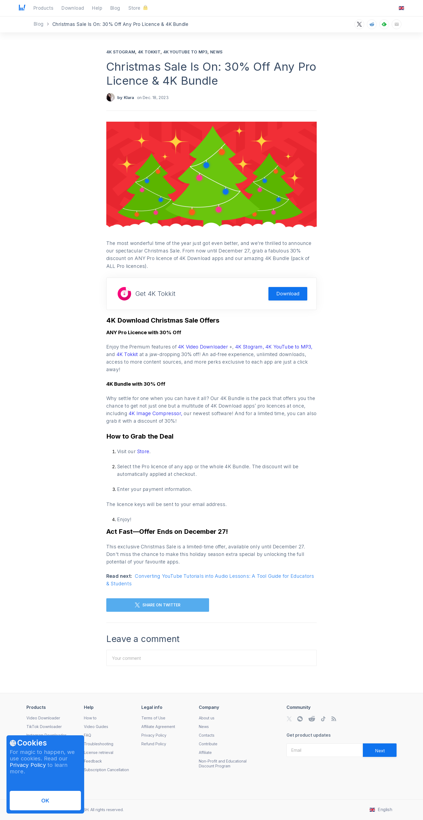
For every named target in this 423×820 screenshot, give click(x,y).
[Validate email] (380, 750)
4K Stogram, (249, 347)
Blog (39, 24)
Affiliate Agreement (158, 726)
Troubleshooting (98, 744)
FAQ (87, 735)
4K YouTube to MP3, (289, 347)
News (216, 51)
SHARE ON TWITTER (157, 605)
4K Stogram (120, 51)
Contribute (208, 744)
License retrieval (98, 752)
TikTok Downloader (44, 726)
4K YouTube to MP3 (185, 51)
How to (90, 718)
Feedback (93, 761)
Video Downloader (43, 718)
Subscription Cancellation (106, 769)
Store (143, 451)
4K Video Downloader (203, 347)
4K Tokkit (149, 51)
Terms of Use (153, 718)
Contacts (206, 735)
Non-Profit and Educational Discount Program (223, 763)
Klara (129, 97)
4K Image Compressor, (156, 413)
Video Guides (96, 726)
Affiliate (205, 752)
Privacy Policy (28, 765)
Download (287, 293)
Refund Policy (153, 744)
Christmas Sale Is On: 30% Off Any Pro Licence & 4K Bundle (211, 73)
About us (206, 718)
